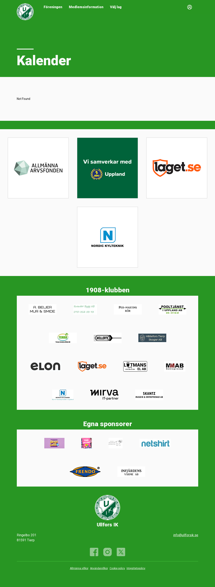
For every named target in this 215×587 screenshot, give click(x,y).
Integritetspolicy (136, 568)
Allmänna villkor (79, 568)
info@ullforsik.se (185, 535)
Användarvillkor (99, 568)
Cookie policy (117, 568)
